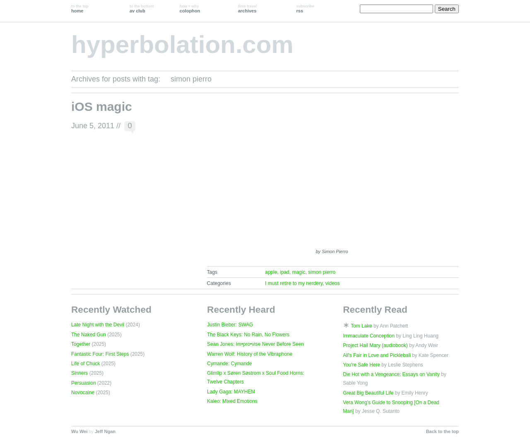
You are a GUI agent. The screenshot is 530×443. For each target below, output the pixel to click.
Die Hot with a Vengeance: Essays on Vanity (391, 374)
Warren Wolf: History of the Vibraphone (249, 354)
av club (142, 8)
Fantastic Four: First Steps (100, 354)
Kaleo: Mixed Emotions (232, 401)
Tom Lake (361, 326)
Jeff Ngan (105, 431)
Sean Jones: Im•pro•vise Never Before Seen (255, 344)
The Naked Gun (88, 335)
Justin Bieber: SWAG (230, 325)
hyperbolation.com (182, 44)
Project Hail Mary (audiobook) (375, 345)
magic (298, 272)
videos (332, 283)
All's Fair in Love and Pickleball (377, 355)
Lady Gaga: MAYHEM (231, 392)
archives (247, 8)
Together (80, 344)
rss (305, 8)
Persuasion (83, 383)
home (80, 8)
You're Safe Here (361, 365)
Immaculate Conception (369, 336)
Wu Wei (79, 431)
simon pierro (321, 272)
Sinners (79, 373)
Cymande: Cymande (229, 363)
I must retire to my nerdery (294, 283)
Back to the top (442, 431)
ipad (284, 272)
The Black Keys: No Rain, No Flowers (248, 335)
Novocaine (82, 392)
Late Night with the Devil (97, 325)
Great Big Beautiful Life (368, 393)
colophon (190, 8)
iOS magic (101, 106)
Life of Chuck (85, 363)
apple (271, 272)
